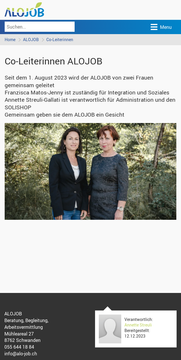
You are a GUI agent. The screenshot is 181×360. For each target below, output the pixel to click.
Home (10, 39)
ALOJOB (31, 39)
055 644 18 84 (19, 347)
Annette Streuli (138, 325)
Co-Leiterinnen (59, 39)
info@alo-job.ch (20, 353)
